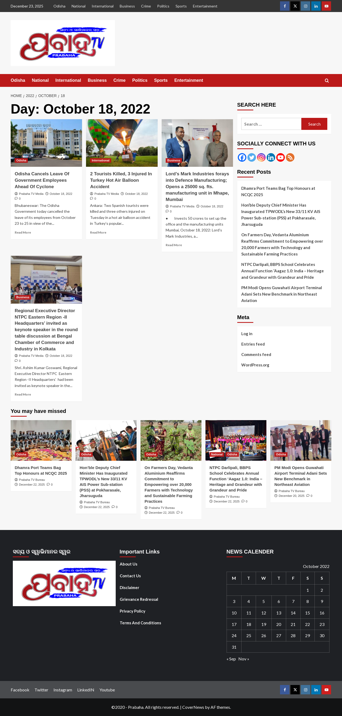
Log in (246, 333)
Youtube (107, 689)
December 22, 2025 (32, 484)
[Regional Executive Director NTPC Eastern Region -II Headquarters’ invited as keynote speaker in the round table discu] (46, 279)
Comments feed (256, 354)
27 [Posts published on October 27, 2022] (278, 635)
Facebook (20, 689)
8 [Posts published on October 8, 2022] (307, 601)
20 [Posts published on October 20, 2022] (278, 624)
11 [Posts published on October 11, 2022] (248, 612)
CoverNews (193, 707)
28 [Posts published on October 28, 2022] (293, 635)
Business (127, 6)
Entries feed (253, 344)
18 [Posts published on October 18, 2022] (248, 624)
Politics (163, 6)
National (79, 6)
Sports (181, 6)
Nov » (243, 658)
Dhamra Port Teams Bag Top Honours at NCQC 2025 (278, 191)
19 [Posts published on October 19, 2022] (263, 624)
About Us (128, 564)
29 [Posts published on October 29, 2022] (307, 635)
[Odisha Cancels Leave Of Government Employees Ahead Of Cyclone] (46, 143)
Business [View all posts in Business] (173, 160)
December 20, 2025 (292, 495)
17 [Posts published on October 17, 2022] (234, 624)
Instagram (62, 689)
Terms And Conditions (140, 622)
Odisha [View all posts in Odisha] (21, 160)
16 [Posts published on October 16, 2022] (322, 612)
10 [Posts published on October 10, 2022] (234, 612)
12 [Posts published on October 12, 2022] (263, 612)
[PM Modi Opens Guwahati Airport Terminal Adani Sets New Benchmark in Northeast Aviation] (300, 440)
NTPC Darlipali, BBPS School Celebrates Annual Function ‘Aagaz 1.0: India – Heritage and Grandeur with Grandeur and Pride (282, 271)
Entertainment (205, 6)
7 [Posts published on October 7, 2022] (293, 601)
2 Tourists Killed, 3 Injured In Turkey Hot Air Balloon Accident (121, 180)
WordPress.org (255, 364)
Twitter (41, 689)
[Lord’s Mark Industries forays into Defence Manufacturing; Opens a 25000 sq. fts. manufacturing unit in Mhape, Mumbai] (197, 143)
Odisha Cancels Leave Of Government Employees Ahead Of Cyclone (42, 180)
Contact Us (130, 575)
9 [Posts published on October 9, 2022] (322, 601)
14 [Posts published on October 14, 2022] (293, 612)
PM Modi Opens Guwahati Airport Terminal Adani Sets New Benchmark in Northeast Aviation (281, 294)
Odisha (59, 6)
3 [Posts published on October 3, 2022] (234, 601)
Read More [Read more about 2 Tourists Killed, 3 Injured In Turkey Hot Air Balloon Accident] (98, 232)
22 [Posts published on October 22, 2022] (307, 624)
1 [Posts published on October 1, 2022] (307, 590)
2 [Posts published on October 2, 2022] (322, 590)
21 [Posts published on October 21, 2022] (293, 624)
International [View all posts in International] (100, 160)
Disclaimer (129, 587)
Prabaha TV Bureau (32, 479)
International (103, 6)
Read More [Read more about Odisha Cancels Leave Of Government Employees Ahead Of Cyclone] (23, 232)
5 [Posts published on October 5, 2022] (263, 601)
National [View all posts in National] (217, 454)
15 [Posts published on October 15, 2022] (307, 612)
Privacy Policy (132, 611)
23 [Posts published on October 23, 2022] (322, 624)
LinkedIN (85, 689)
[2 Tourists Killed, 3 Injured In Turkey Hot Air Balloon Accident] (121, 143)
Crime (146, 6)
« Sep (231, 658)
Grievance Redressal (139, 599)
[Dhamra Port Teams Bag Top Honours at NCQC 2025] (41, 440)
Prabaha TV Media (31, 193)
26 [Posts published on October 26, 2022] (263, 635)
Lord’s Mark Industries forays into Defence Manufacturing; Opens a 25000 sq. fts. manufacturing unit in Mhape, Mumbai (197, 186)
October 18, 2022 (61, 193)
